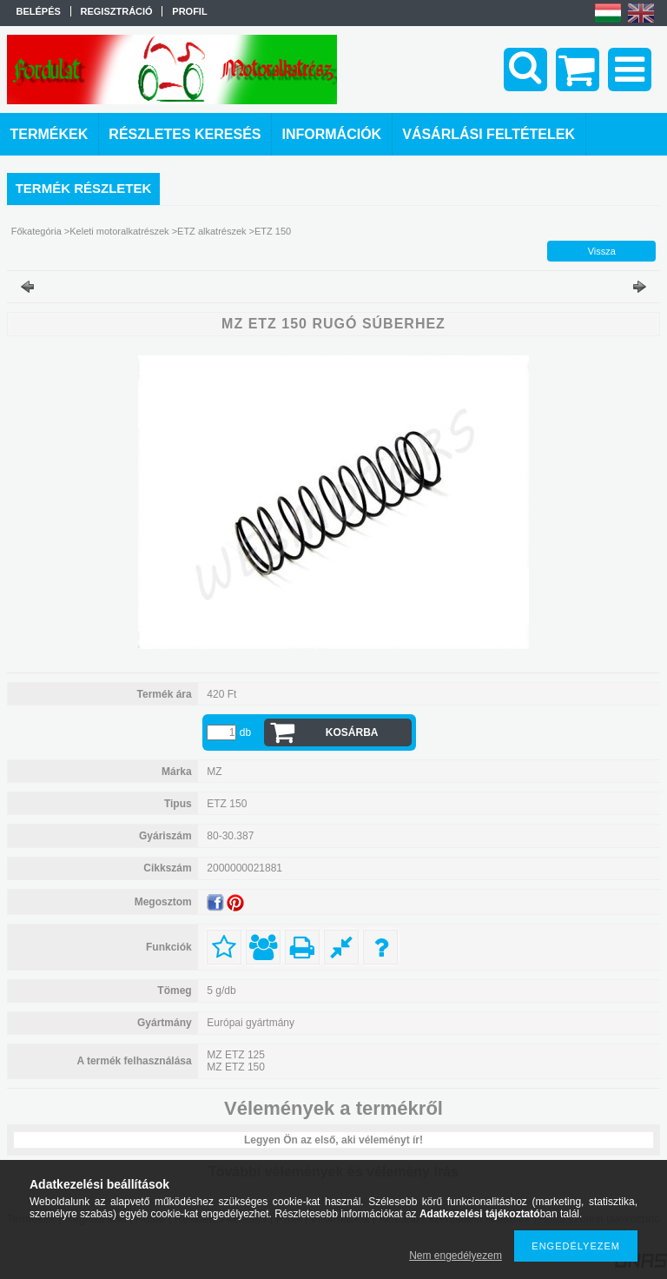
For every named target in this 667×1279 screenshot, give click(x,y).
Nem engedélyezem (455, 1255)
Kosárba (352, 732)
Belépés (39, 11)
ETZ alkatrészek (211, 231)
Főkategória (36, 231)
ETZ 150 (272, 231)
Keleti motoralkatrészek (118, 231)
